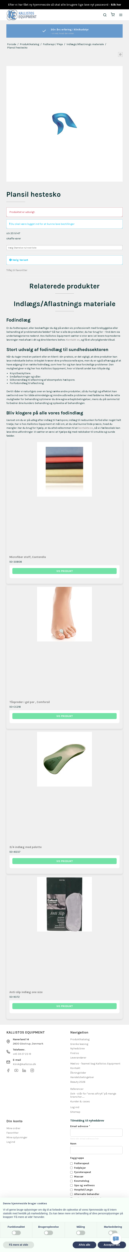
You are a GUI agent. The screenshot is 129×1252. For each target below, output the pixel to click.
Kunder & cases (80, 1101)
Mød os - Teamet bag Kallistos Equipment (95, 1063)
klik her (116, 4)
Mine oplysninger (16, 1137)
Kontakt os (73, 339)
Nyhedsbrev (77, 1048)
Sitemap (75, 1111)
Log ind (10, 1142)
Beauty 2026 (77, 1081)
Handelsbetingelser (82, 1077)
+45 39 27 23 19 (22, 1054)
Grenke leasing (79, 1044)
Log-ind (74, 1107)
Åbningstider (78, 1072)
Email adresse (80, 1126)
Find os (74, 1053)
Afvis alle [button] (84, 1244)
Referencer (77, 1089)
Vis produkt (64, 571)
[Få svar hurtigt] (116, 1239)
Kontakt (75, 1068)
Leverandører (78, 1057)
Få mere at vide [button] (18, 1244)
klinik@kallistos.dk (24, 1064)
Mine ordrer (13, 1128)
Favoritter (12, 1132)
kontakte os (85, 428)
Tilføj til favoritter (16, 270)
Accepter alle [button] (112, 1244)
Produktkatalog (79, 1039)
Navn (73, 1143)
